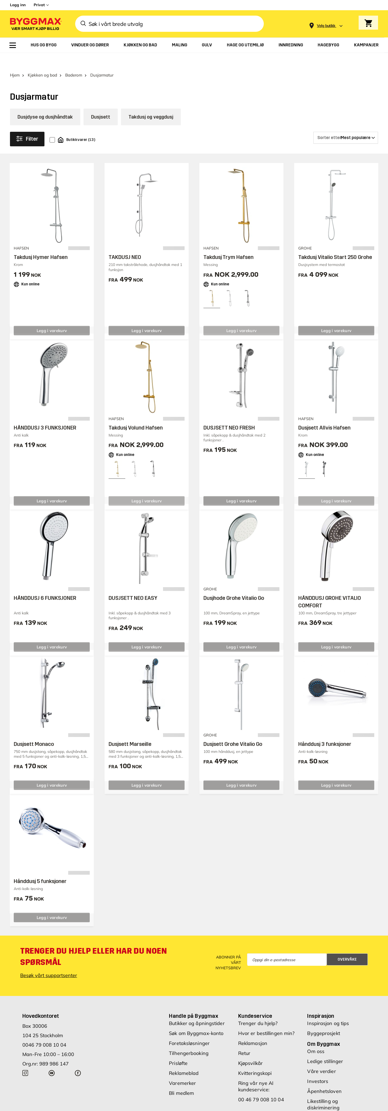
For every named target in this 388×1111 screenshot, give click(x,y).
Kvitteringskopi (255, 1058)
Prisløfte (178, 1048)
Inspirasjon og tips (328, 1008)
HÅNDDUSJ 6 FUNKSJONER (45, 583)
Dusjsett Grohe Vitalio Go (232, 729)
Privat (39, 4)
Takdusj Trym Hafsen (228, 242)
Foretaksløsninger (189, 1028)
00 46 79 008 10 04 (261, 1084)
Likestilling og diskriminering (323, 1089)
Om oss (315, 1036)
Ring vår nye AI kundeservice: (256, 1071)
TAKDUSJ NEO (125, 242)
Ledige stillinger (325, 1046)
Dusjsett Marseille (130, 729)
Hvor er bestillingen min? (266, 1018)
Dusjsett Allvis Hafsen (324, 412)
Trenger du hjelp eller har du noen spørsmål (93, 941)
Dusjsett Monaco (34, 729)
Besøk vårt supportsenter (48, 960)
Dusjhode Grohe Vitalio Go (233, 583)
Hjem (15, 60)
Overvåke (347, 944)
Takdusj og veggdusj (151, 102)
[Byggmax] (35, 24)
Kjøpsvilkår (250, 1048)
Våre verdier (321, 1056)
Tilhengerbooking (189, 1038)
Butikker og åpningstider (196, 1008)
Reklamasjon (252, 1028)
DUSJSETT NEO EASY (133, 583)
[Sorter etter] (345, 123)
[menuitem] (12, 45)
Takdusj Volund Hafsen (136, 412)
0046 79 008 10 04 (44, 1030)
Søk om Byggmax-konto (196, 1018)
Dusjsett (100, 102)
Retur (244, 1038)
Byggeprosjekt (323, 1018)
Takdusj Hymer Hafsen (41, 242)
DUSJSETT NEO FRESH (229, 412)
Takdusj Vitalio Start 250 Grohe (335, 242)
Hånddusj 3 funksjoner (324, 729)
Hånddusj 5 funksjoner (40, 866)
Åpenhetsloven (324, 1076)
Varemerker (182, 1068)
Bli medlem (181, 1078)
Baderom (73, 60)
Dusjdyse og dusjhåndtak (45, 102)
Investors (317, 1066)
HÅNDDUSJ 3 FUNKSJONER (45, 412)
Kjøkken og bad (42, 60)
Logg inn (18, 4)
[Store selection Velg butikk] (326, 26)
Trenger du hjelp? (258, 1008)
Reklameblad (184, 1058)
